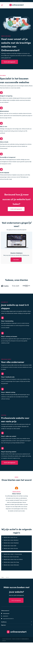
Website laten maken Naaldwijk (11, 546)
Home (3, 580)
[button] (28, 223)
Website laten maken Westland (11, 543)
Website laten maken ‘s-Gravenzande (13, 557)
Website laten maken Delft (10, 548)
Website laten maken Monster (11, 551)
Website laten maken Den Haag (11, 565)
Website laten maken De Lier (10, 540)
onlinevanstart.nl (25, 642)
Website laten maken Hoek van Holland (13, 563)
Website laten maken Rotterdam (11, 568)
